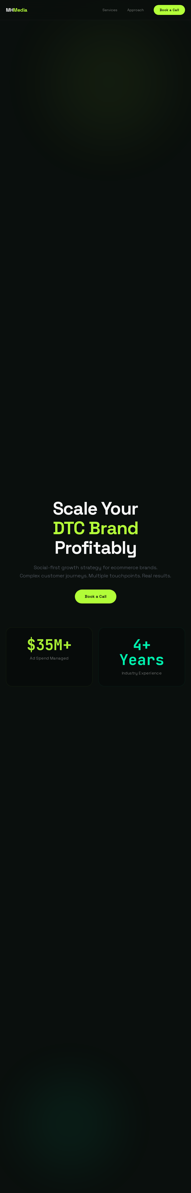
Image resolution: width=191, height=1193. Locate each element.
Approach (135, 10)
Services (109, 10)
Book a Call (169, 10)
